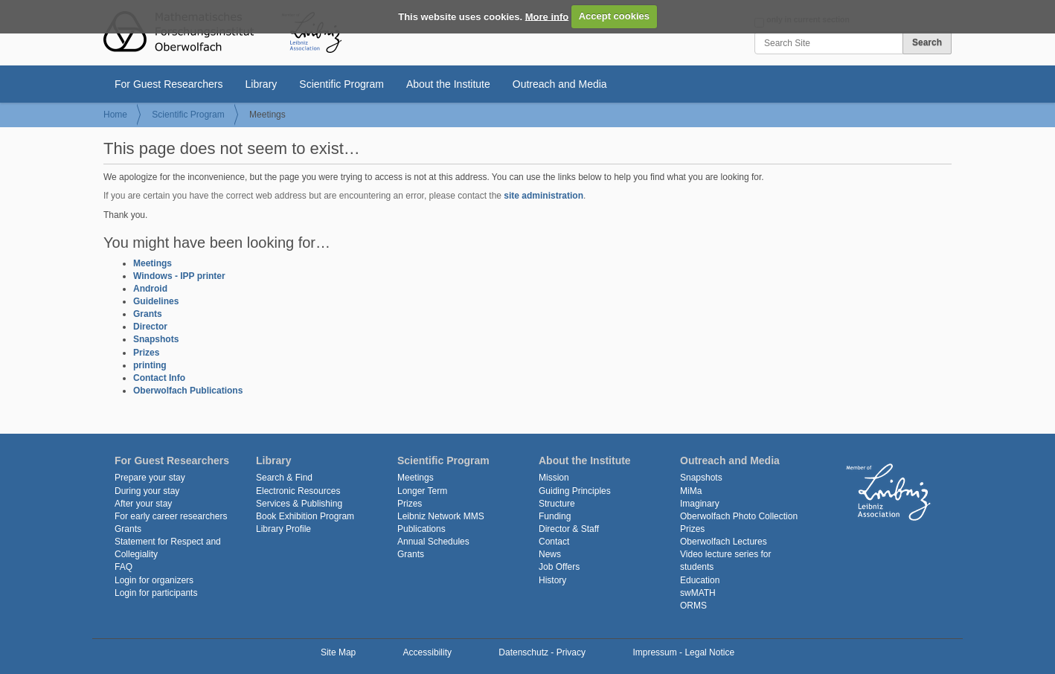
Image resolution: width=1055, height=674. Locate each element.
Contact (554, 541)
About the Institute (448, 84)
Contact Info (159, 378)
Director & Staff (569, 529)
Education (699, 580)
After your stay (143, 503)
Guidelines (156, 301)
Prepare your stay (150, 477)
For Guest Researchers (169, 84)
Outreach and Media (560, 84)
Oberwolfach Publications (188, 390)
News (550, 554)
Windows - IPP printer (179, 276)
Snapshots (156, 339)
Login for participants (156, 593)
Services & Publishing (299, 503)
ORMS (693, 605)
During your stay (147, 491)
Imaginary (699, 503)
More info (547, 16)
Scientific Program (341, 84)
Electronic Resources (298, 491)
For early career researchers (171, 516)
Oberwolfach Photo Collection (739, 516)
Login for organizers (154, 580)
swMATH (698, 593)
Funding (555, 516)
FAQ (123, 567)
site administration (543, 195)
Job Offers (559, 567)
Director (150, 326)
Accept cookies (614, 16)
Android (150, 288)
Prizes (146, 352)
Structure (557, 503)
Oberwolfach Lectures (723, 541)
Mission (554, 477)
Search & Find (284, 477)
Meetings (152, 263)
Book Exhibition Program (305, 516)
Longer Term (422, 491)
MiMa (691, 491)
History (552, 580)
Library (262, 84)
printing (150, 365)
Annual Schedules (433, 541)
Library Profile (283, 529)
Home (115, 114)
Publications (421, 529)
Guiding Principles (575, 491)
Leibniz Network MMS (440, 516)
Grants (147, 314)
